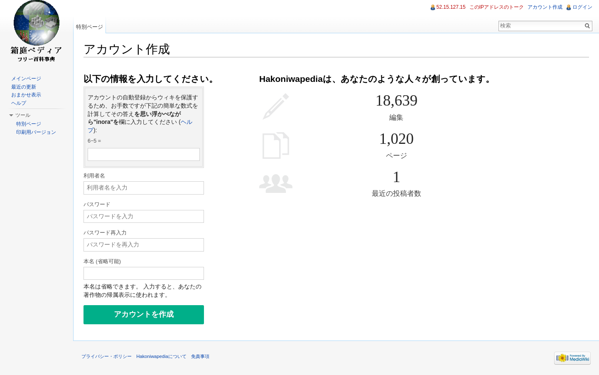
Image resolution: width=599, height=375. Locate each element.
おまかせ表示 (26, 95)
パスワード (96, 204)
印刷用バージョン (36, 132)
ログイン (582, 7)
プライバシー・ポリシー (106, 356)
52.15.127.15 (451, 7)
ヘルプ (18, 103)
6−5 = (94, 141)
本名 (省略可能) (102, 261)
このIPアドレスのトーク (496, 7)
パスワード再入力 (105, 233)
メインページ (26, 78)
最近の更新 (23, 87)
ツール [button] (22, 115)
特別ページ (89, 27)
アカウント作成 (545, 7)
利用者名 (94, 176)
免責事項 (200, 356)
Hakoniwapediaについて (161, 356)
